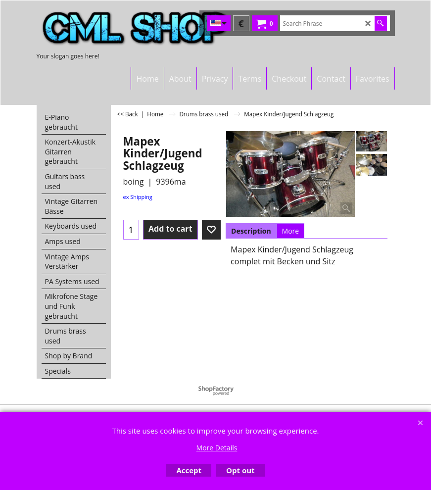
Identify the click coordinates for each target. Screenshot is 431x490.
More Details (217, 447)
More (290, 231)
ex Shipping (137, 196)
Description (251, 231)
